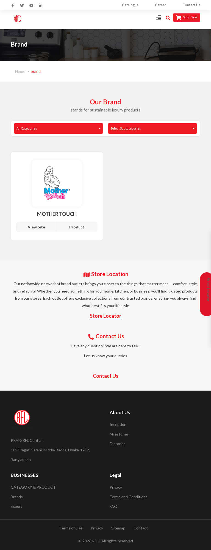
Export (16, 506)
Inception (118, 424)
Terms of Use (70, 528)
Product (76, 227)
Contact (141, 528)
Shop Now (187, 17)
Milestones (119, 434)
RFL (95, 540)
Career (160, 5)
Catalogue (130, 5)
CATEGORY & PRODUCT (33, 487)
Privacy (116, 487)
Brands (17, 496)
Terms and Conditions (129, 496)
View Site (36, 227)
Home (20, 71)
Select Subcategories (125, 128)
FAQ (113, 506)
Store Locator (105, 316)
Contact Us (191, 5)
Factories (118, 443)
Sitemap (118, 528)
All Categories (26, 128)
